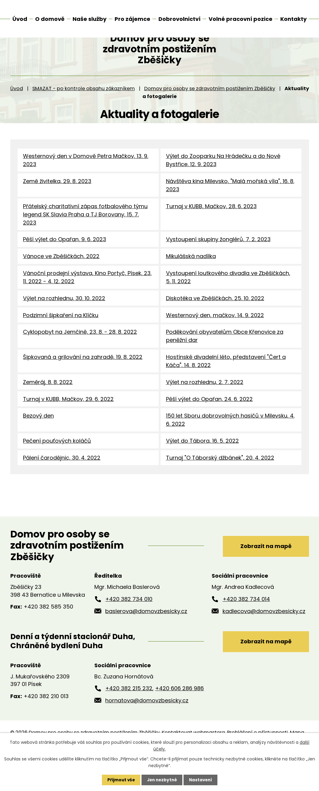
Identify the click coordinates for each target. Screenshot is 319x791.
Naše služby (89, 19)
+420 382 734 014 (246, 626)
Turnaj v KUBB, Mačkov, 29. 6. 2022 (68, 423)
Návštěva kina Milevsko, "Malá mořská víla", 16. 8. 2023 (230, 202)
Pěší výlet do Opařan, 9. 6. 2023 (64, 258)
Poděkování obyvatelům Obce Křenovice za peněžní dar (224, 358)
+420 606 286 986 (179, 716)
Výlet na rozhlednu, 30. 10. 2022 (64, 319)
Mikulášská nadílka (191, 276)
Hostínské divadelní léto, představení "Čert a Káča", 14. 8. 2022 (226, 384)
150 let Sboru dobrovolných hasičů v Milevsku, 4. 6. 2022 (230, 445)
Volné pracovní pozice (240, 19)
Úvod (16, 104)
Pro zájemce (132, 19)
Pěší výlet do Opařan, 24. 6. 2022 (209, 423)
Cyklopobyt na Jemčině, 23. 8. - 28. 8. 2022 (80, 354)
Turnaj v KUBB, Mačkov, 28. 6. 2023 (211, 224)
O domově (49, 19)
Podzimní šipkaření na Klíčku (60, 337)
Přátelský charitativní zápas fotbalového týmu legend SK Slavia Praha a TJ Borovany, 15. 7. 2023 (85, 233)
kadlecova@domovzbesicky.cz (264, 638)
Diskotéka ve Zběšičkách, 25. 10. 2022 (215, 319)
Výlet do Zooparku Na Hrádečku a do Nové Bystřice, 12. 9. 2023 (223, 177)
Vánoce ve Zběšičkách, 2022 (61, 276)
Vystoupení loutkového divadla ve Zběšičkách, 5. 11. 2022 (228, 297)
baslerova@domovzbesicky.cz (146, 638)
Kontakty (293, 19)
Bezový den (38, 441)
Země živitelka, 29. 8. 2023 (57, 198)
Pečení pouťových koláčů (57, 467)
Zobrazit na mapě (262, 572)
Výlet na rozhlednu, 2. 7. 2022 (204, 406)
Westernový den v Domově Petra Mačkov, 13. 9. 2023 (85, 177)
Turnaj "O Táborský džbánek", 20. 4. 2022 (220, 484)
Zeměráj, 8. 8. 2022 (48, 406)
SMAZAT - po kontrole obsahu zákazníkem (83, 104)
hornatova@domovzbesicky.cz (146, 728)
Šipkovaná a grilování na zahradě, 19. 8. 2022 (82, 380)
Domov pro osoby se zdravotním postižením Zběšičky (209, 104)
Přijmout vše (119, 780)
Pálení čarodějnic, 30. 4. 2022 (61, 484)
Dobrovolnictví (179, 19)
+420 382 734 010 (128, 626)
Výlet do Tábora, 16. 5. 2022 (202, 467)
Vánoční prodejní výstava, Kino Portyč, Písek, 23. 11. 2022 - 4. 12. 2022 (87, 297)
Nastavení (202, 780)
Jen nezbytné (162, 780)
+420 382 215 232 (128, 716)
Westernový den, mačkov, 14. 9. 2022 (215, 337)
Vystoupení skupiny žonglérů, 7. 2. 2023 (218, 258)
